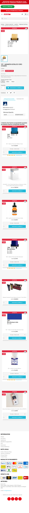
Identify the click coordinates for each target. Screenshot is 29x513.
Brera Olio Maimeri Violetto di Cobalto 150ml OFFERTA (14, 409)
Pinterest (14, 92)
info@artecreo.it (7, 490)
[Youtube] (20, 499)
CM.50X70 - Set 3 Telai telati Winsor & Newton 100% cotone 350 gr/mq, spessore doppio (14, 185)
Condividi (7, 92)
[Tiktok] (16, 499)
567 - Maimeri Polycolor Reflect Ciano (14, 143)
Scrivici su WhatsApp (7, 6)
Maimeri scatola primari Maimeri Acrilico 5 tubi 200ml (14, 297)
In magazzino (6, 109)
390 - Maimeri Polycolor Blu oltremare (14, 256)
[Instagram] (12, 499)
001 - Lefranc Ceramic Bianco (14, 368)
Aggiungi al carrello (15, 88)
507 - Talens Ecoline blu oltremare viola (14, 329)
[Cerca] (14, 18)
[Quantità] (2, 87)
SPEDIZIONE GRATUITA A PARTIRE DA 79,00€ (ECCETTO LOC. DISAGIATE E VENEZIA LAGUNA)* (14, 2)
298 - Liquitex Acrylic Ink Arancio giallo (14, 218)
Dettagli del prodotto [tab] (9, 99)
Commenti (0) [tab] (20, 99)
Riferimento (6, 107)
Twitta (10, 92)
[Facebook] (9, 499)
